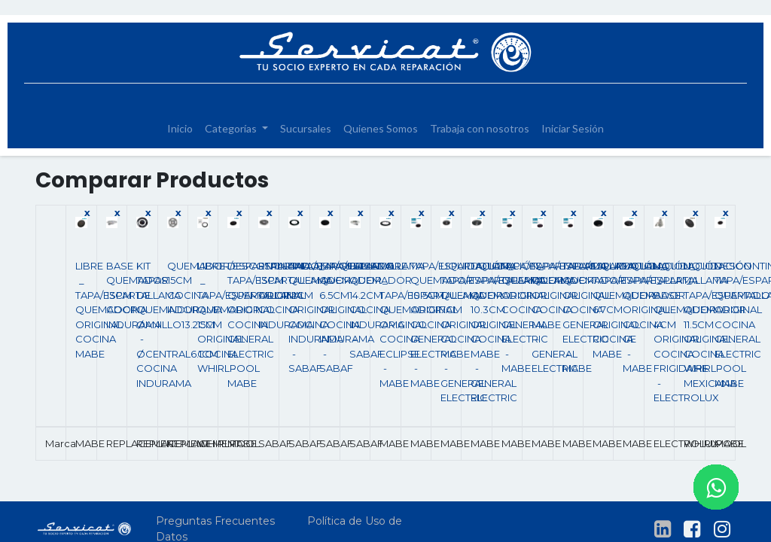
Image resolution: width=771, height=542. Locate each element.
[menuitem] (180, 128)
